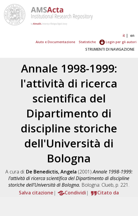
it (124, 35)
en (132, 35)
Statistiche (87, 42)
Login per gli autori (118, 42)
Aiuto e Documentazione (55, 42)
